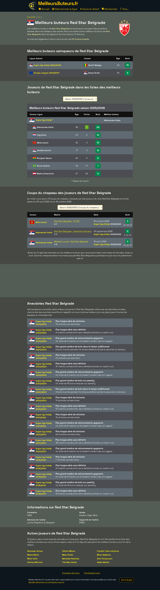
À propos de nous (70, 573)
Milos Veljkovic (104, 555)
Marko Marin (33, 555)
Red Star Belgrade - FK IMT (67, 221)
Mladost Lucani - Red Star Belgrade (71, 241)
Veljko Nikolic (103, 562)
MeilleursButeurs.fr (58, 3)
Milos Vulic (32, 558)
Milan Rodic (67, 555)
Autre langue (126, 580)
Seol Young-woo (104, 558)
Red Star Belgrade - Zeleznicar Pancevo (72, 231)
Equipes (31, 17)
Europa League (46, 73)
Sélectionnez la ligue (64, 9)
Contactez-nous (92, 573)
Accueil (44, 9)
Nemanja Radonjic (70, 558)
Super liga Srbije (47, 65)
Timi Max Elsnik (69, 562)
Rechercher (109, 9)
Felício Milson (68, 551)
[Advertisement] (80, 280)
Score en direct (89, 9)
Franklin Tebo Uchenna (108, 551)
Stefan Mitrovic (35, 562)
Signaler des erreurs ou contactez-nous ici (46, 582)
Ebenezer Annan (35, 551)
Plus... (124, 9)
